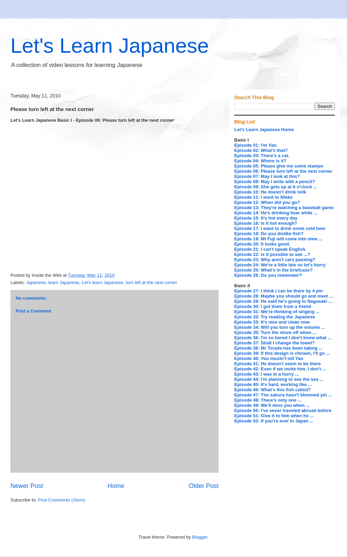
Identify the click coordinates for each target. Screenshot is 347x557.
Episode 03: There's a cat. (261, 155)
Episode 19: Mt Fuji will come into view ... (278, 238)
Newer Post (26, 485)
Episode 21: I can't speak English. (270, 249)
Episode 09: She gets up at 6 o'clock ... (275, 186)
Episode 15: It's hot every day (265, 218)
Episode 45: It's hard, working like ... (273, 384)
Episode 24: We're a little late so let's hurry (279, 264)
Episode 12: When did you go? (267, 202)
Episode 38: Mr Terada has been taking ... (278, 348)
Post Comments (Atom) (61, 500)
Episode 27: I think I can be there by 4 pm (278, 290)
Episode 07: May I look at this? (267, 176)
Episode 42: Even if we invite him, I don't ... (280, 368)
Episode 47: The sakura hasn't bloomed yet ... (283, 394)
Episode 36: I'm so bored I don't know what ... (282, 337)
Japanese (36, 282)
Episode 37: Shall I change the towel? (274, 342)
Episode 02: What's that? (261, 150)
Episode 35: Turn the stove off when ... (275, 332)
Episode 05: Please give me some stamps (278, 166)
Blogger (200, 537)
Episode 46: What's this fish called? (272, 389)
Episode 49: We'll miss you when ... (272, 405)
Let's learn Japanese (102, 282)
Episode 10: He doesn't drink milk (270, 192)
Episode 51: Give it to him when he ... (274, 415)
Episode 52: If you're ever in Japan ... (273, 420)
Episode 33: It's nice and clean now (272, 322)
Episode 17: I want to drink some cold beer (280, 228)
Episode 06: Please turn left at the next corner (283, 171)
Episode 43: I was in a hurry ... (266, 374)
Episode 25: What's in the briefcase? (273, 270)
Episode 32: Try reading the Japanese (274, 316)
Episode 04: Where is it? (260, 160)
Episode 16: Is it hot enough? (265, 223)
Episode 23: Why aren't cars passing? (274, 259)
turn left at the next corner (151, 282)
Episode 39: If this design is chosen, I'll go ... (282, 353)
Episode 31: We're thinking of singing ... (277, 311)
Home (116, 485)
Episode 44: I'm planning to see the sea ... (278, 379)
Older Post (204, 485)
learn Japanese (63, 282)
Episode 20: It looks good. (262, 244)
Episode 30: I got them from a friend (272, 306)
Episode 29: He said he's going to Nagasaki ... (283, 301)
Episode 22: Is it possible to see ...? (272, 254)
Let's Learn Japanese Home (264, 129)
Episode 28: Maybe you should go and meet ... (283, 296)
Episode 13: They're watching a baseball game (283, 207)
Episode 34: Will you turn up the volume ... (279, 327)
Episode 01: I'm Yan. (256, 145)
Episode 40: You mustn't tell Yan (268, 358)
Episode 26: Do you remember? (268, 275)
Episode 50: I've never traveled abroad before (282, 410)
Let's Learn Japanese (109, 45)
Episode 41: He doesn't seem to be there (277, 363)
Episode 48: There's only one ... (268, 400)
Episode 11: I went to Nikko (263, 197)
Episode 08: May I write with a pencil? (274, 181)
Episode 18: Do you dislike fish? (268, 233)
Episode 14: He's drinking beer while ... (276, 212)
